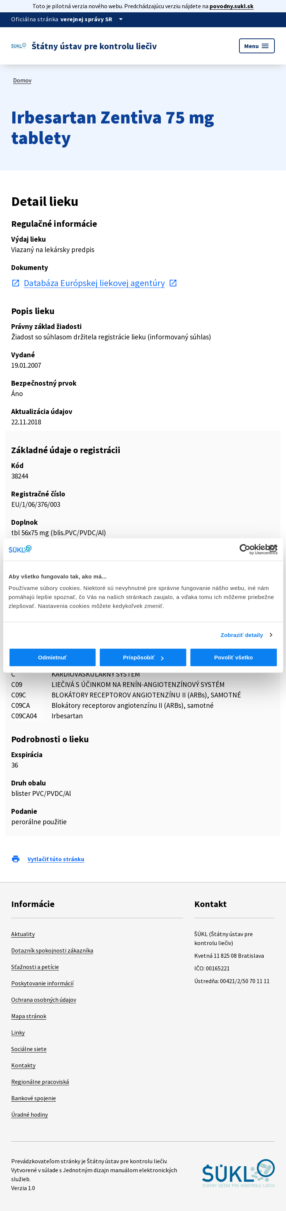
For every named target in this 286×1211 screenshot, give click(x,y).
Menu (257, 45)
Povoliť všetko (233, 657)
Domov (22, 80)
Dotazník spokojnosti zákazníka (52, 950)
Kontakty (23, 1065)
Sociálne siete (29, 1048)
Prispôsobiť (143, 657)
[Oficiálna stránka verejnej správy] (92, 19)
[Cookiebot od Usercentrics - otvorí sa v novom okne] (244, 549)
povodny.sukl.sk (232, 6)
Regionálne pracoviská (40, 1081)
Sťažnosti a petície (35, 966)
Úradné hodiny (29, 1114)
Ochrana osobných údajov (43, 999)
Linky (18, 1032)
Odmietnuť (52, 657)
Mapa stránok (28, 1016)
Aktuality (23, 934)
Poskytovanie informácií (42, 983)
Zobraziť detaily (242, 635)
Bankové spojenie (33, 1098)
